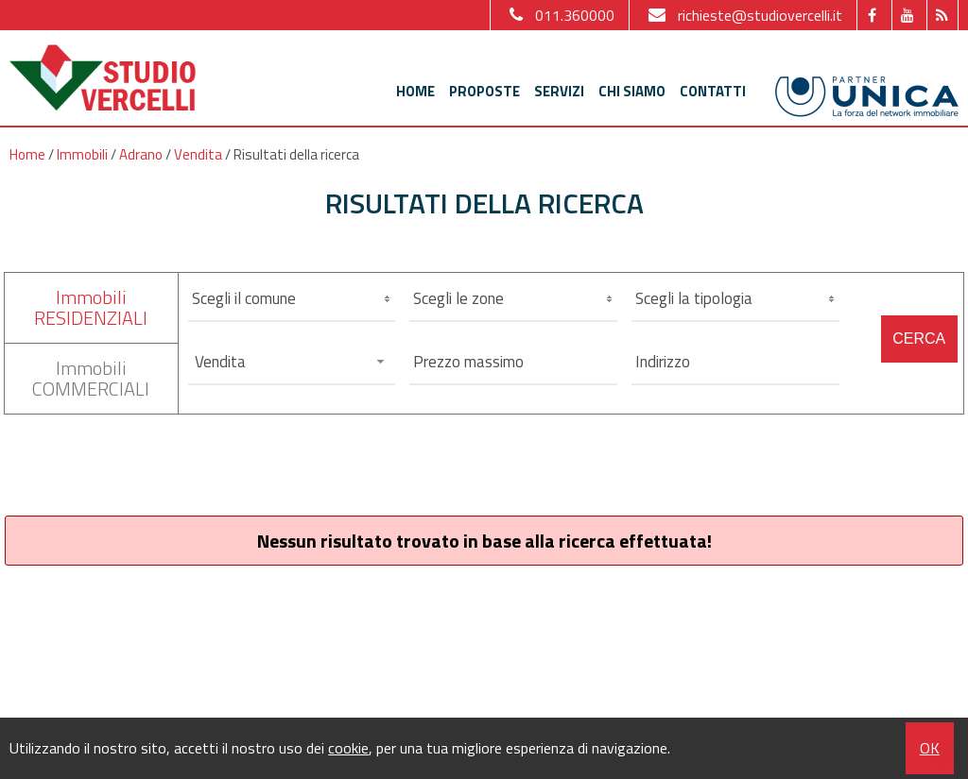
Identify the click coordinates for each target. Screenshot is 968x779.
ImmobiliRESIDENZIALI (90, 307)
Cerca (918, 338)
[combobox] (292, 362)
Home (415, 91)
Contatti (713, 91)
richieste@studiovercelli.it (743, 15)
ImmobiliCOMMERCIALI (90, 378)
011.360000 (559, 15)
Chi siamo (632, 91)
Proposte (484, 91)
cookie (348, 748)
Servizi (559, 91)
